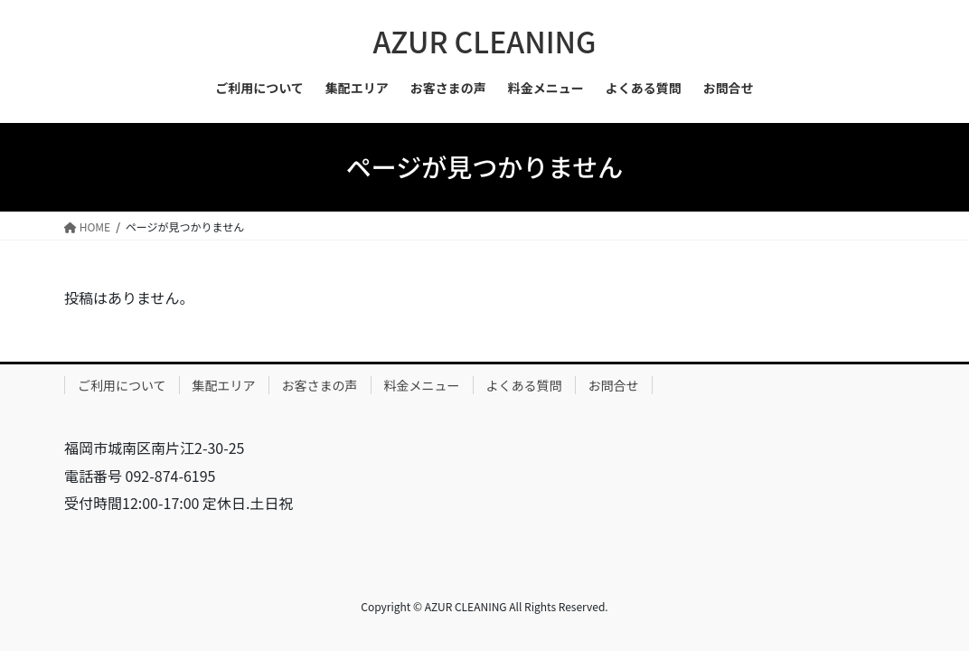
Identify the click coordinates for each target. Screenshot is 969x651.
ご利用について (122, 385)
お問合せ (613, 385)
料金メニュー (422, 385)
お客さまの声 (320, 385)
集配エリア (224, 385)
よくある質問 (524, 385)
